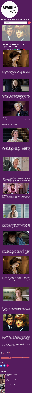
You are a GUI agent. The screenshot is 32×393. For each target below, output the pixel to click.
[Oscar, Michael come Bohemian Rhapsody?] (2, 381)
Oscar (10, 352)
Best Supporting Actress (10, 357)
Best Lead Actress (4, 357)
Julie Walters (3, 358)
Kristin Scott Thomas (8, 358)
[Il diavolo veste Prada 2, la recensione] (2, 376)
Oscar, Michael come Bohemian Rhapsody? (12, 379)
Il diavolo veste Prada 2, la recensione (11, 374)
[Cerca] (29, 22)
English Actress (20, 357)
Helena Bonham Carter (26, 357)
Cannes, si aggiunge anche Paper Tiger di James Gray (13, 389)
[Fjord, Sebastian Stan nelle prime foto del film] (2, 386)
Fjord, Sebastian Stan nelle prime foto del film (12, 384)
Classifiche (16, 357)
